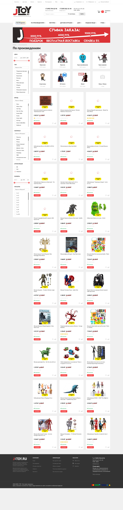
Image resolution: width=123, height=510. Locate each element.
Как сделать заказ (57, 482)
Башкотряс (18, 76)
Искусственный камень (19, 145)
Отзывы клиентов (37, 488)
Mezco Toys (18, 106)
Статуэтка (18, 73)
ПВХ (16, 155)
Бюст (16, 80)
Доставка (25, 2)
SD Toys (17, 120)
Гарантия (40, 2)
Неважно (17, 171)
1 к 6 (16, 205)
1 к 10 (17, 214)
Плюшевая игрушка (20, 90)
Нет (16, 169)
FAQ (56, 2)
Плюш (17, 142)
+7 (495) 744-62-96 (51, 9)
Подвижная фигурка (20, 71)
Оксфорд (17, 153)
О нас (34, 482)
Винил (17, 139)
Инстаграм (76, 485)
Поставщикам (48, 2)
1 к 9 (16, 212)
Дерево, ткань (19, 148)
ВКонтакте (76, 482)
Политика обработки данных (59, 490)
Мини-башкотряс (19, 92)
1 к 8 (16, 209)
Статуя (17, 87)
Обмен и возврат (56, 488)
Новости (35, 490)
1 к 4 (16, 200)
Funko (16, 116)
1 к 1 (16, 193)
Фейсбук (76, 488)
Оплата (32, 2)
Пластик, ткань (19, 150)
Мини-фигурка (19, 83)
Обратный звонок (49, 10)
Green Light (18, 118)
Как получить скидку (58, 493)
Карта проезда (96, 496)
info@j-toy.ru (62, 10)
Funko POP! (18, 113)
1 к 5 (16, 202)
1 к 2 (16, 195)
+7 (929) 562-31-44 (65, 9)
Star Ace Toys (18, 111)
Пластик (17, 137)
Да (16, 167)
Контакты (16, 2)
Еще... (62, 2)
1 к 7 (16, 207)
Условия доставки (57, 485)
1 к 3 (16, 198)
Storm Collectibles (19, 123)
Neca (16, 104)
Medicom (17, 125)
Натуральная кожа (20, 157)
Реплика (17, 78)
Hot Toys (17, 109)
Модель (17, 85)
